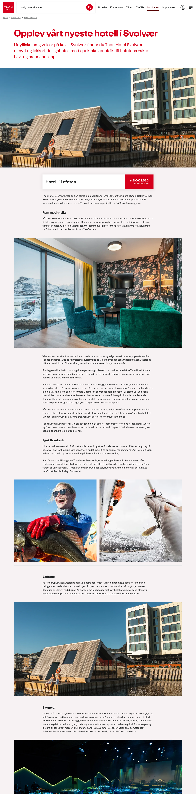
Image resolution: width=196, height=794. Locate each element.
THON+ (140, 7)
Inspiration (153, 7)
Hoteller (102, 7)
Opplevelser (169, 7)
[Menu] (190, 7)
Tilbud (129, 7)
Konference (116, 7)
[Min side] (182, 7)
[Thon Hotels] (8, 7)
